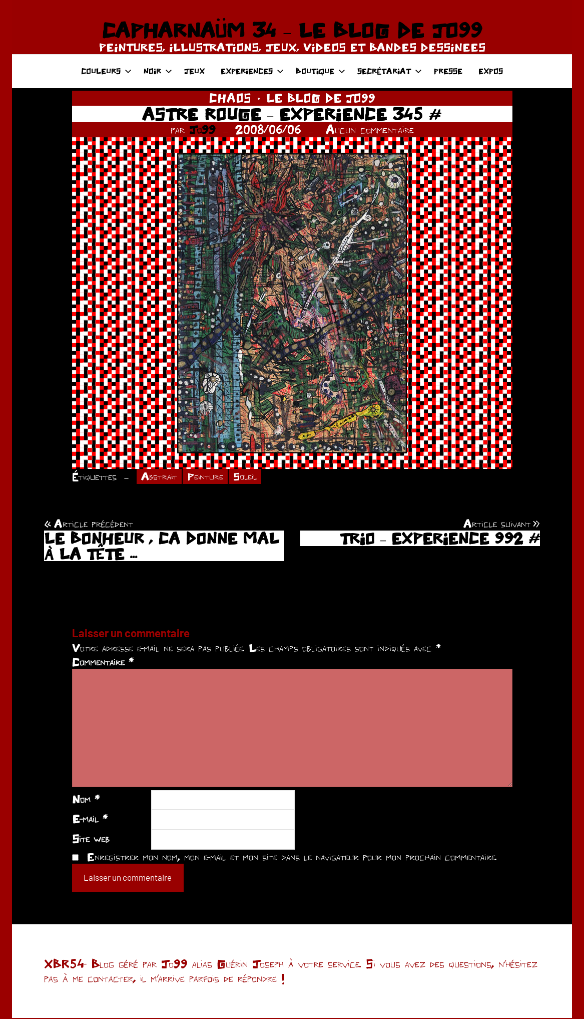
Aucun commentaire (370, 129)
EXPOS (490, 71)
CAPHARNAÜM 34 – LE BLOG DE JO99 (292, 30)
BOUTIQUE (320, 71)
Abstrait (160, 477)
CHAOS (230, 98)
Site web (91, 839)
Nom (86, 800)
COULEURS (106, 71)
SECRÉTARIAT (389, 71)
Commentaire (103, 663)
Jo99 (202, 129)
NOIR (158, 71)
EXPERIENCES (252, 71)
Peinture (207, 477)
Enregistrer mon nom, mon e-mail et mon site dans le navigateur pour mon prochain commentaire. (292, 857)
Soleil (249, 477)
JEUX (194, 71)
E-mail (90, 820)
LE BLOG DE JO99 (320, 98)
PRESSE (448, 71)
